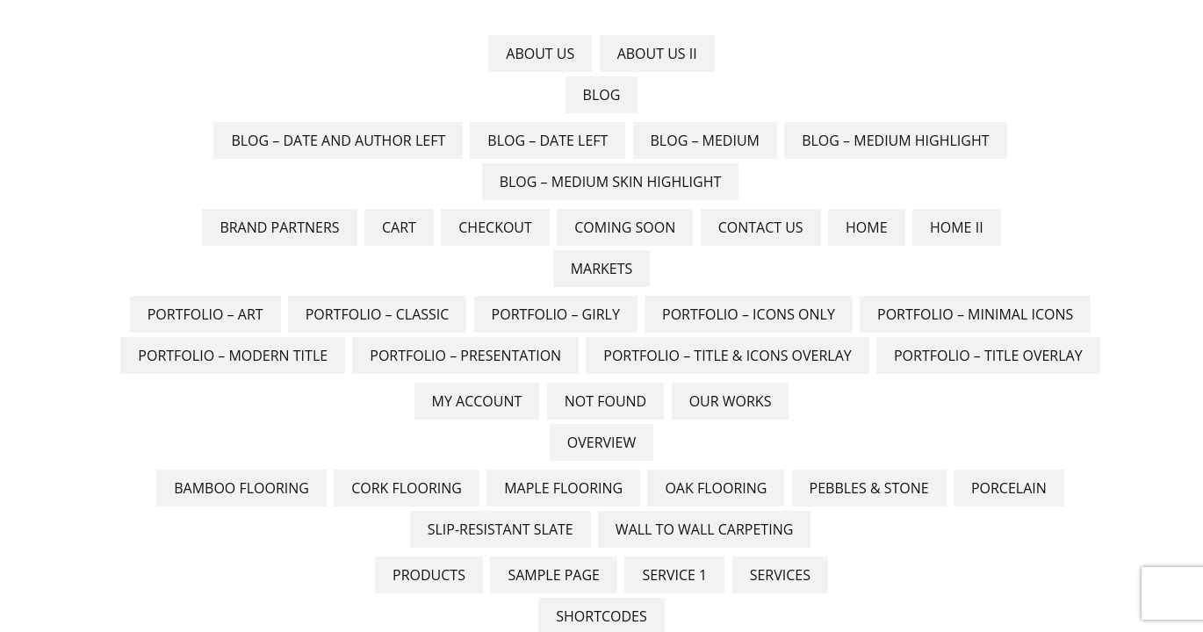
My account (477, 401)
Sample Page (554, 575)
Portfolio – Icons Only (748, 314)
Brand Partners (279, 227)
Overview (601, 442)
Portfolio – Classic (378, 314)
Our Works (730, 401)
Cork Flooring (406, 488)
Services (780, 575)
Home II (956, 227)
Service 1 (674, 575)
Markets (602, 268)
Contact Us (760, 227)
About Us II (657, 53)
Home (867, 227)
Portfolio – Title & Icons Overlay (727, 355)
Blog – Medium (705, 140)
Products (429, 575)
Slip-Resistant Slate (500, 529)
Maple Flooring (563, 488)
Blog (602, 94)
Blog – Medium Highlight (895, 140)
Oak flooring (716, 488)
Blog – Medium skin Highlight (611, 181)
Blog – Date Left (547, 140)
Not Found (605, 401)
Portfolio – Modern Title (233, 355)
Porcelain (1009, 488)
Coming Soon (624, 227)
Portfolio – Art (205, 314)
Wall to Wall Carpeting (704, 529)
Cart (399, 227)
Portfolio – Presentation (465, 355)
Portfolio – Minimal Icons (975, 314)
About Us (540, 53)
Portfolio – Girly (556, 314)
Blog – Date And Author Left (338, 140)
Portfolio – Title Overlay (988, 355)
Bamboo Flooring (241, 488)
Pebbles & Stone (869, 488)
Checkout (495, 227)
